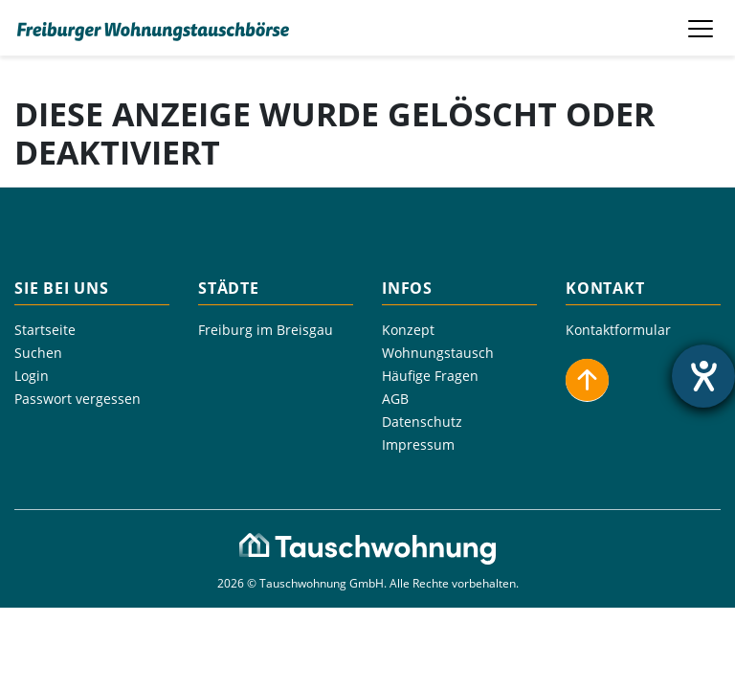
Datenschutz (422, 421)
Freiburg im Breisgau (265, 330)
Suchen (38, 353)
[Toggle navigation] (702, 28)
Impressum (418, 444)
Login (31, 376)
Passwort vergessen (77, 398)
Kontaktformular (618, 330)
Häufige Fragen (430, 376)
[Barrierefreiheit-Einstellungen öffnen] (703, 376)
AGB (395, 398)
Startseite (45, 330)
